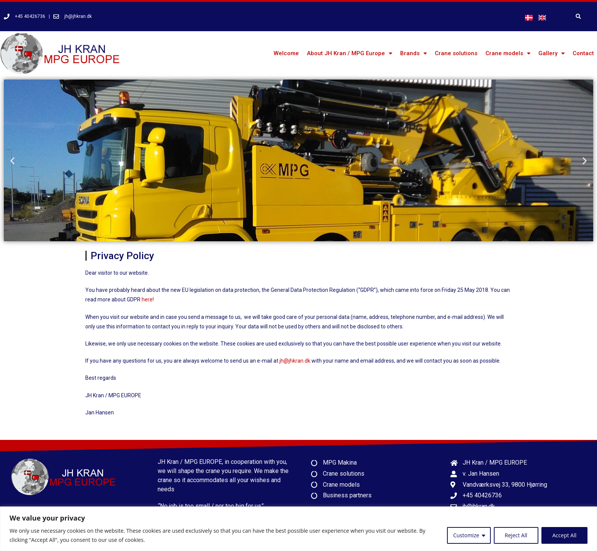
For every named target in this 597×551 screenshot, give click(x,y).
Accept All (564, 535)
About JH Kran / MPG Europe (349, 53)
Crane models (507, 53)
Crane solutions (456, 53)
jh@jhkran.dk (294, 361)
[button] (12, 160)
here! (148, 299)
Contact (583, 53)
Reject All (516, 535)
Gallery (551, 53)
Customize (466, 535)
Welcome (286, 53)
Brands (413, 53)
